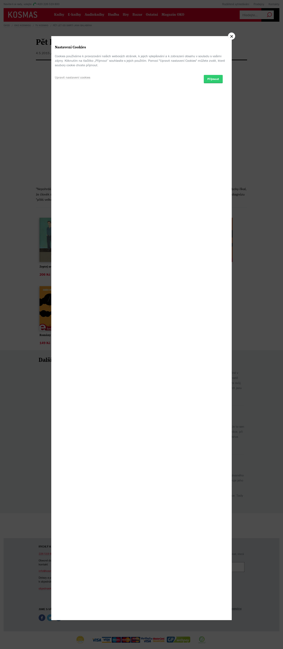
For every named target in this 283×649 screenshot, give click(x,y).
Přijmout (213, 345)
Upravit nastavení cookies (72, 344)
